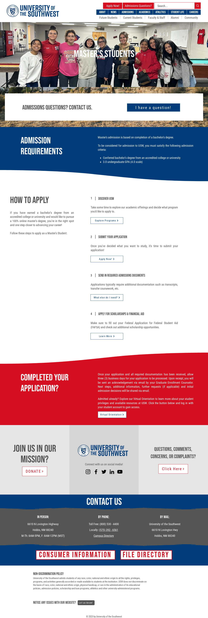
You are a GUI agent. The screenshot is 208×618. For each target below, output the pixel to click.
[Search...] (172, 6)
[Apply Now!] (113, 5)
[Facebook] (96, 472)
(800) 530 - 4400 (109, 524)
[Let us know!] (86, 602)
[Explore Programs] (107, 220)
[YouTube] (120, 472)
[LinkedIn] (112, 472)
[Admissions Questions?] (138, 5)
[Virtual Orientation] (112, 414)
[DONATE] (34, 471)
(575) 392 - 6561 (108, 530)
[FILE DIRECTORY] (146, 555)
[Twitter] (104, 472)
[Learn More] (107, 336)
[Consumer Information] (75, 555)
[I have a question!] (153, 107)
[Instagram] (88, 472)
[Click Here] (173, 469)
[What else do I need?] (107, 297)
